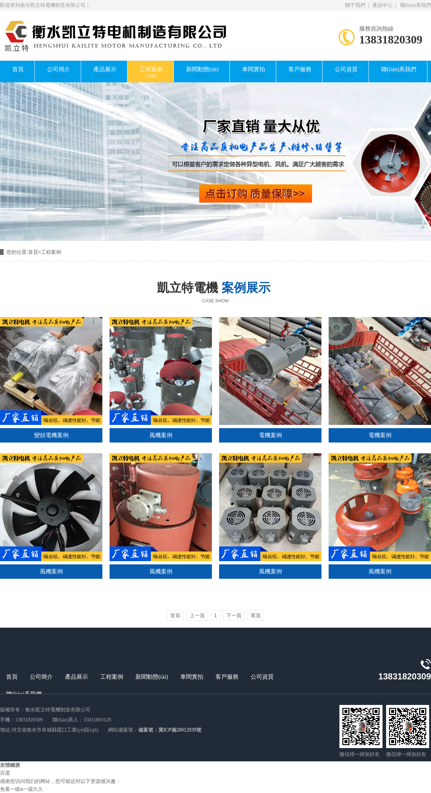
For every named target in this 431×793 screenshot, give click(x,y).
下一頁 (233, 615)
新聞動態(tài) (202, 72)
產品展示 (104, 72)
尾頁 (256, 615)
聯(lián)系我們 (414, 5)
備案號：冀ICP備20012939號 (169, 730)
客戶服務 (299, 72)
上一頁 (197, 615)
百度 (5, 773)
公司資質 (346, 72)
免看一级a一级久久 (21, 789)
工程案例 (151, 72)
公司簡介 (58, 72)
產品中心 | (383, 5)
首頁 (18, 72)
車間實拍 (253, 72)
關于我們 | (357, 5)
